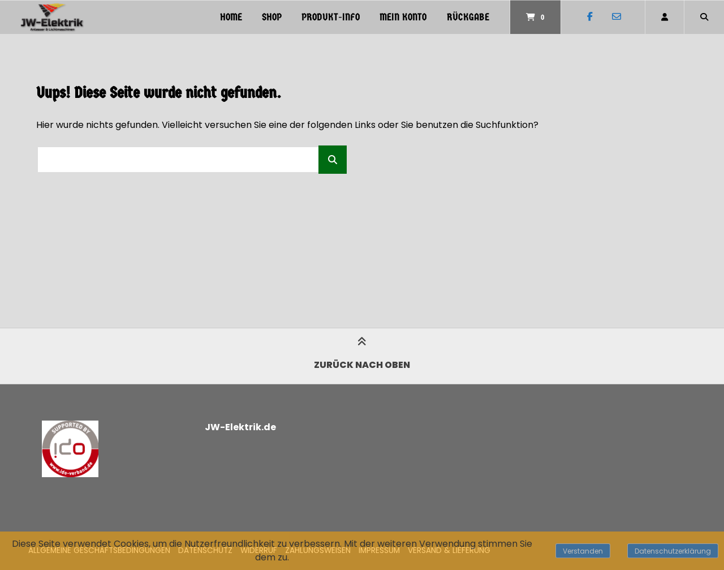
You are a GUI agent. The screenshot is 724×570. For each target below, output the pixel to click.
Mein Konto (403, 17)
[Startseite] (52, 17)
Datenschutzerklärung (673, 551)
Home (231, 17)
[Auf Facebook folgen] (589, 17)
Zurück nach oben (362, 355)
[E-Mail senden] (616, 17)
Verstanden (583, 551)
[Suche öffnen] (704, 17)
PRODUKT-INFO (330, 17)
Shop (272, 17)
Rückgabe (468, 17)
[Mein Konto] (664, 17)
